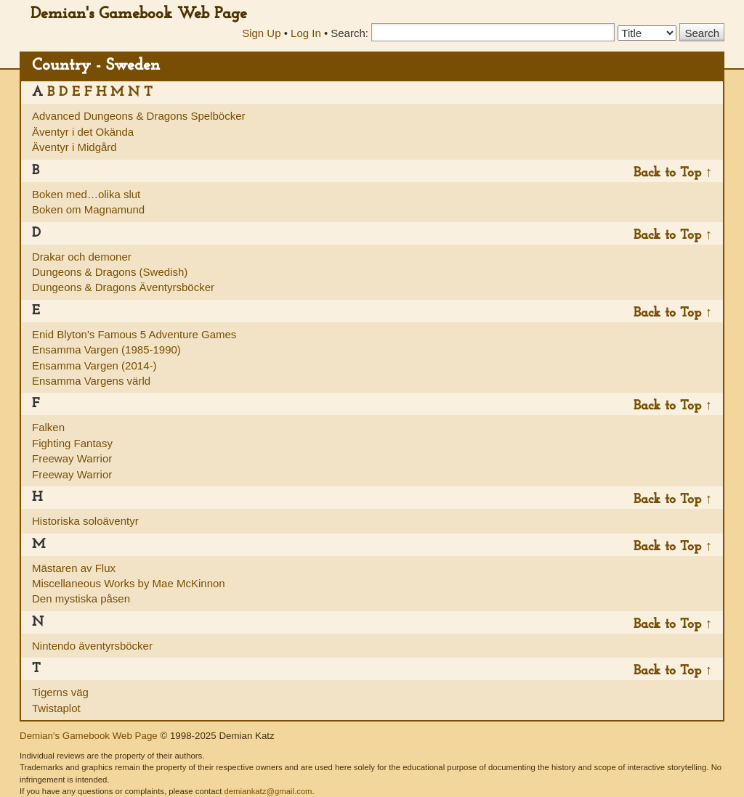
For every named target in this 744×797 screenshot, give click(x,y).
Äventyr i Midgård (74, 147)
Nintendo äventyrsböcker (92, 645)
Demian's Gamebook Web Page (139, 14)
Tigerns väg (60, 692)
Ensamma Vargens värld (91, 381)
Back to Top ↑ (673, 173)
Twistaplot (56, 708)
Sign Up (261, 33)
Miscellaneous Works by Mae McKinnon (128, 583)
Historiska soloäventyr (85, 521)
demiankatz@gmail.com (268, 791)
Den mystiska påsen (81, 598)
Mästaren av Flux (74, 568)
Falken (48, 427)
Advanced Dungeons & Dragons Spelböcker (139, 116)
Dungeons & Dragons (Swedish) (109, 272)
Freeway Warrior (72, 458)
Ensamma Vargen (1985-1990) (106, 349)
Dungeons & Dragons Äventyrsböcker (123, 287)
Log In (306, 33)
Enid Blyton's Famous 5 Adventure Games (134, 334)
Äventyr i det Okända (83, 132)
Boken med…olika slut (86, 194)
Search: (349, 33)
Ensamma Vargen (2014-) (94, 365)
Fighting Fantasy (72, 443)
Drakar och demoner (82, 256)
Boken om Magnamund (88, 209)
